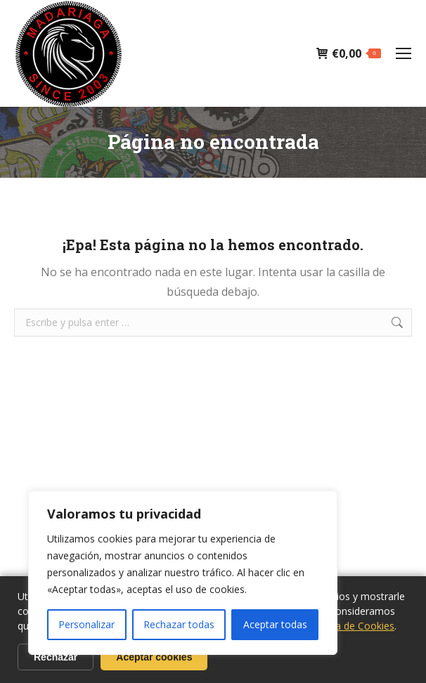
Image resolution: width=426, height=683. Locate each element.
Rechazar (55, 657)
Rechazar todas (178, 624)
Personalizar (86, 624)
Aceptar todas (275, 624)
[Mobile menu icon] (403, 53)
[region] (182, 572)
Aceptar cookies (154, 657)
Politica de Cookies (351, 625)
